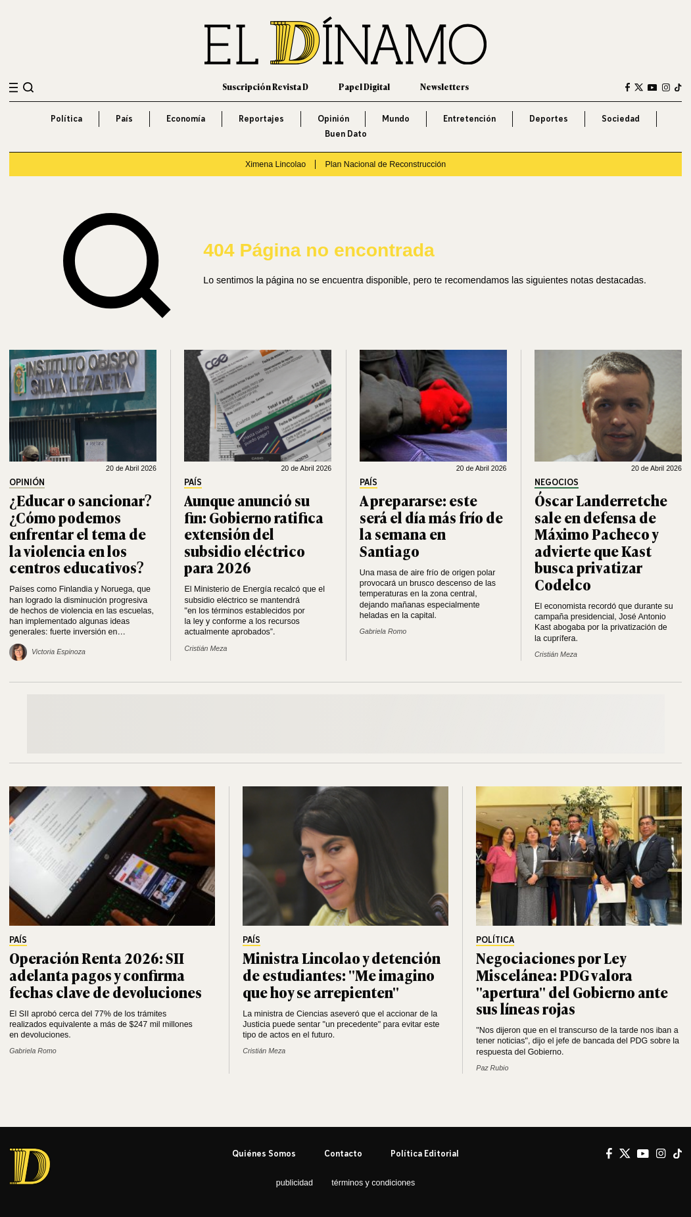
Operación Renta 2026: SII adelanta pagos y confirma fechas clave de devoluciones (105, 974)
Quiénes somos (264, 1153)
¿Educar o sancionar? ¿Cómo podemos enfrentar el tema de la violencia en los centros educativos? (80, 533)
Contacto (343, 1153)
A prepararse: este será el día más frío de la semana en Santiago (431, 525)
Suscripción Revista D (265, 87)
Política (66, 119)
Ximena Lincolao (275, 164)
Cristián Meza (205, 648)
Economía (185, 119)
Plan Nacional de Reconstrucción (385, 164)
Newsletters (444, 87)
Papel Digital (364, 87)
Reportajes (261, 119)
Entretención (469, 119)
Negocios (557, 482)
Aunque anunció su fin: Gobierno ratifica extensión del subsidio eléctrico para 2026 (253, 533)
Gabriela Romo (383, 631)
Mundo (396, 119)
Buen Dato (346, 134)
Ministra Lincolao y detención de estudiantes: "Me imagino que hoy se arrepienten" (342, 974)
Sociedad (621, 119)
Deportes (548, 119)
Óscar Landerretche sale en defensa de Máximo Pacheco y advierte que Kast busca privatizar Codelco (601, 542)
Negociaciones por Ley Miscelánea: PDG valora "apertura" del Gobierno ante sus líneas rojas (572, 982)
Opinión (333, 119)
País (124, 119)
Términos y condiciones (373, 1182)
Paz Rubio (492, 1068)
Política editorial (425, 1153)
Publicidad (294, 1182)
